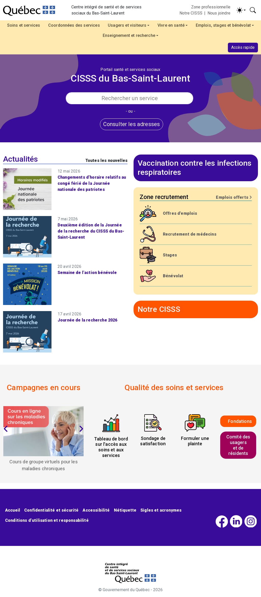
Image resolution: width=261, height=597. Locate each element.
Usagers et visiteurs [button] (127, 25)
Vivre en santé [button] (171, 25)
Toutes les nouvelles (106, 160)
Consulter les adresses (131, 124)
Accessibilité (96, 510)
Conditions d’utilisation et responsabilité (47, 520)
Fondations (240, 421)
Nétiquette (125, 510)
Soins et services (23, 25)
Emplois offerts (234, 197)
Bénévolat (173, 275)
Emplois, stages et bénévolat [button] (223, 25)
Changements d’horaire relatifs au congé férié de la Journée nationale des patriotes (92, 183)
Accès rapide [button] (243, 47)
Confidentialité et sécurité (51, 510)
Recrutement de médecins (189, 234)
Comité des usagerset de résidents (238, 445)
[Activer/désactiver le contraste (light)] (241, 10)
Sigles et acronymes (160, 510)
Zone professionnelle (210, 7)
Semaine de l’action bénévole (87, 272)
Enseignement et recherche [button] (129, 35)
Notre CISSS (190, 13)
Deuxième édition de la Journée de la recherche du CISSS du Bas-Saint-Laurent (91, 231)
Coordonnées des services (74, 25)
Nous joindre (218, 13)
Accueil (12, 510)
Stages (170, 255)
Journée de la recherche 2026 (87, 320)
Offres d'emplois (180, 213)
